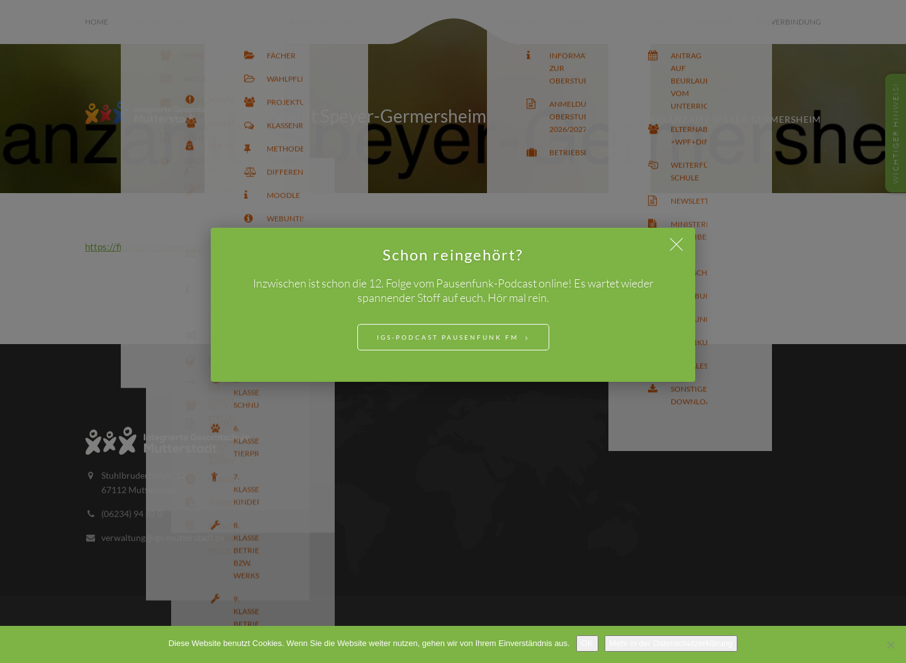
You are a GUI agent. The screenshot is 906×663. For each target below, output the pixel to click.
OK (587, 643)
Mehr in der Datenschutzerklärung (671, 643)
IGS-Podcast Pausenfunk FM (447, 337)
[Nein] (890, 644)
